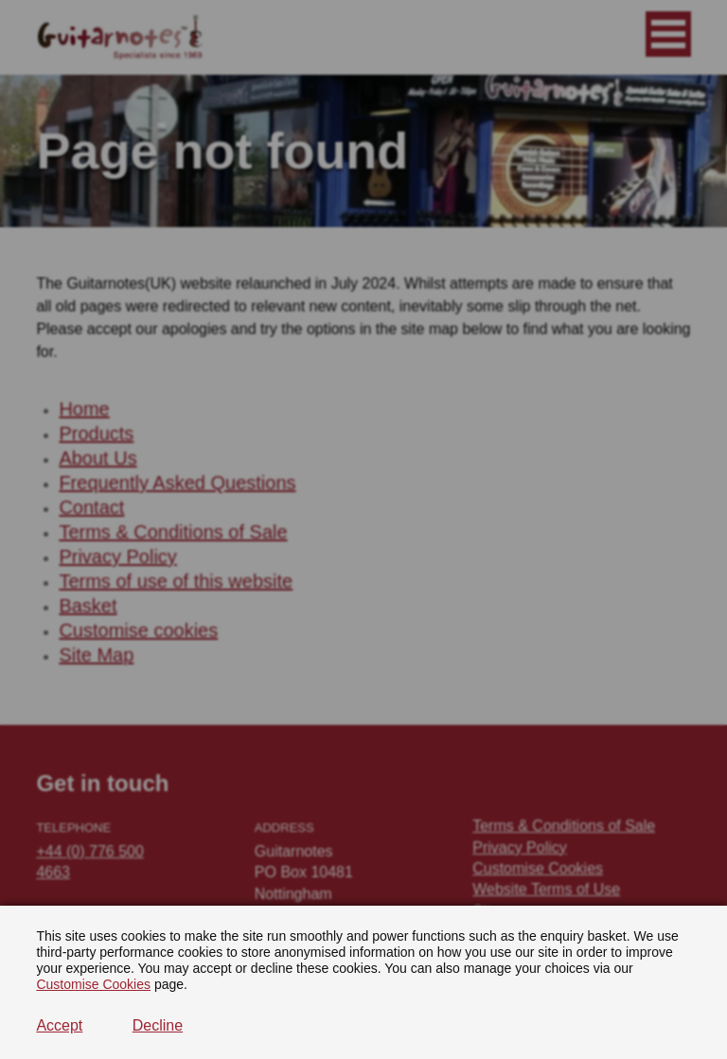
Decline (158, 1025)
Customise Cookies (93, 984)
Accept (59, 1025)
